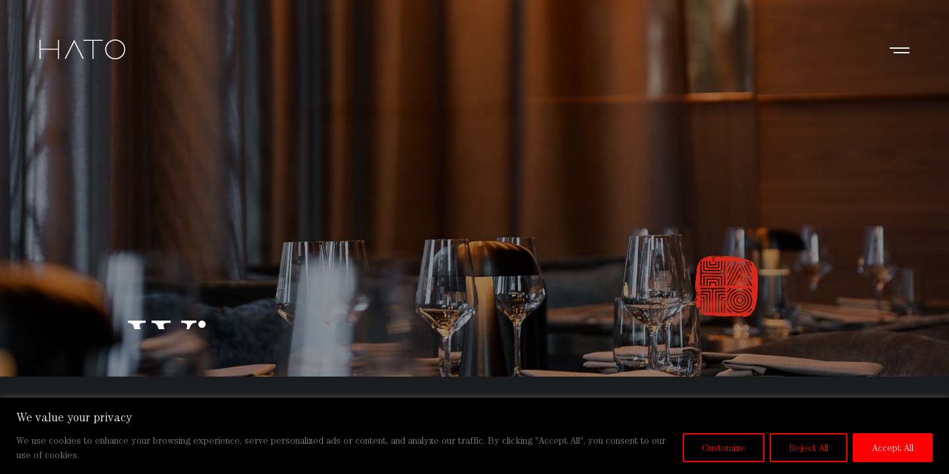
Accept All (892, 447)
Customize (723, 447)
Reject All (808, 447)
